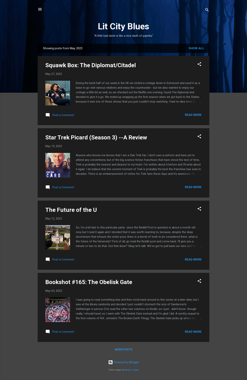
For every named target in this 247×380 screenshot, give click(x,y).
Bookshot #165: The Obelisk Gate (88, 282)
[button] (199, 65)
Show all (196, 48)
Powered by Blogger (123, 362)
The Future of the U (71, 209)
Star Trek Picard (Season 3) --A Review (96, 137)
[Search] (207, 10)
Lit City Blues (123, 26)
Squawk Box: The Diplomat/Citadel (90, 65)
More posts (123, 349)
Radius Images (132, 370)
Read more (193, 115)
